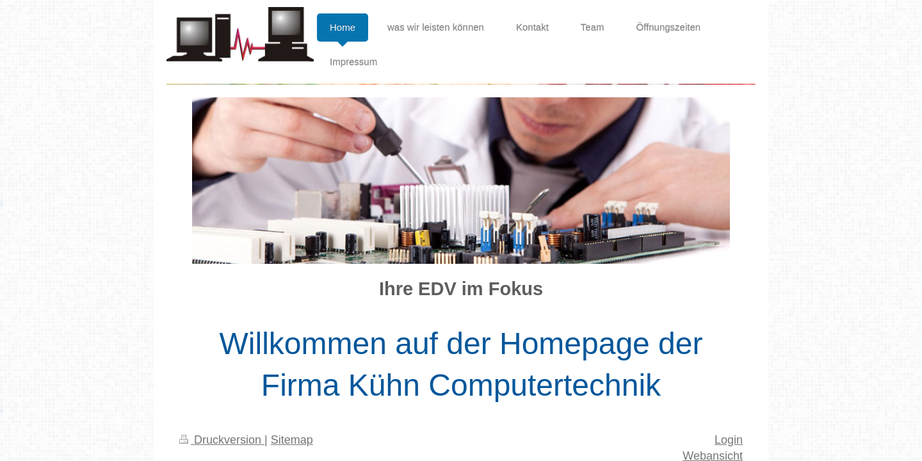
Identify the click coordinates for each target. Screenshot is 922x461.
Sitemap (292, 439)
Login (729, 439)
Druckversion (221, 439)
